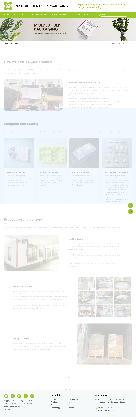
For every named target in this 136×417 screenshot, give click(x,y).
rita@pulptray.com (106, 410)
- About (53, 405)
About (29, 15)
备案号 (20, 406)
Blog (78, 15)
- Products (54, 402)
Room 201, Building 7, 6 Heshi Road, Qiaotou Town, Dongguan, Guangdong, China (114, 402)
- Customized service (72, 400)
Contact (88, 15)
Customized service (62, 15)
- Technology (55, 408)
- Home (53, 399)
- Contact (71, 408)
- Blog (69, 405)
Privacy (7, 409)
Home (7, 15)
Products (18, 15)
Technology (42, 15)
